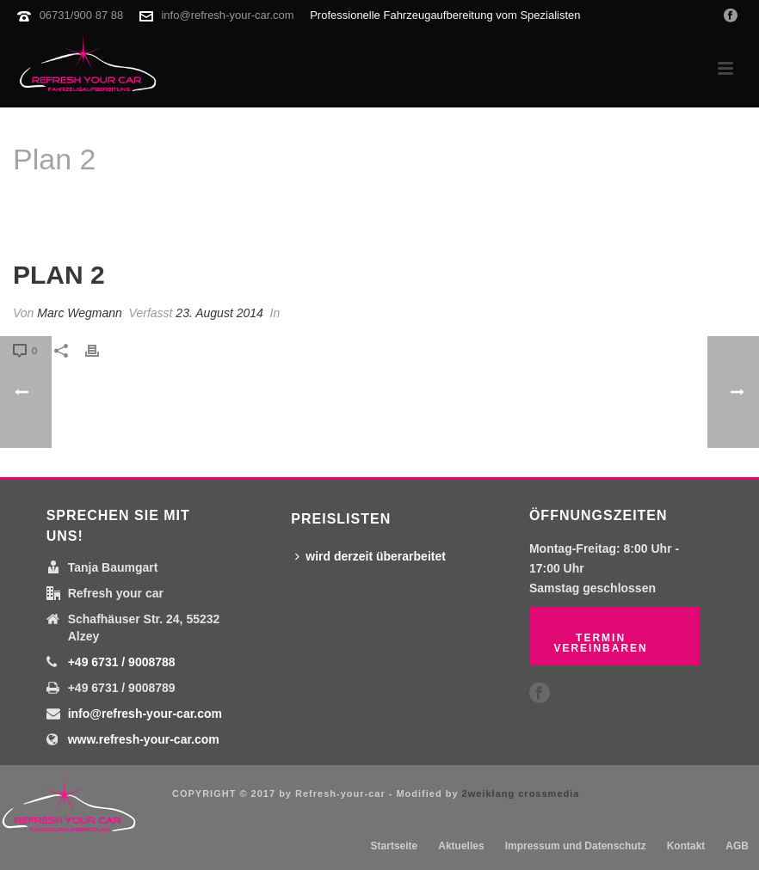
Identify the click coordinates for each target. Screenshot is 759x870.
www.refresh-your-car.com (143, 739)
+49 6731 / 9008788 (122, 662)
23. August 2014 (219, 313)
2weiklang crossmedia (521, 793)
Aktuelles (461, 846)
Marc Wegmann (79, 313)
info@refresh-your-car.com (227, 15)
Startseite (652, 203)
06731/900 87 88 (82, 15)
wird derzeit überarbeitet (370, 556)
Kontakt (686, 846)
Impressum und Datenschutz (575, 846)
